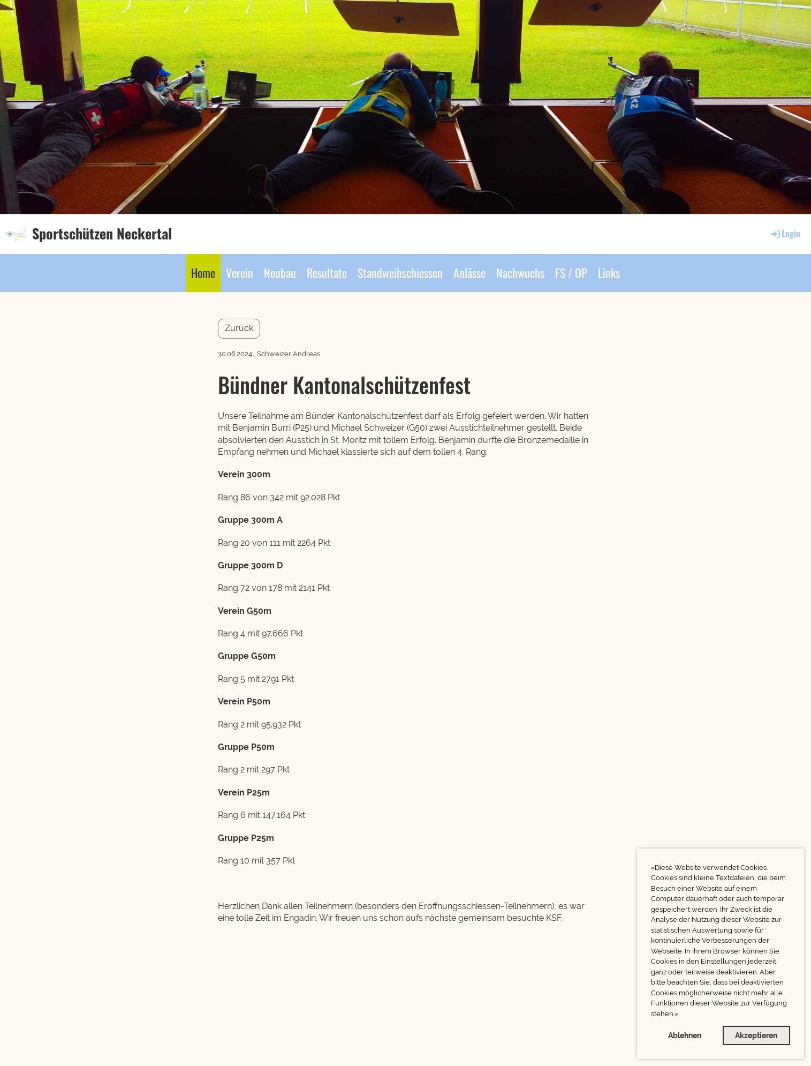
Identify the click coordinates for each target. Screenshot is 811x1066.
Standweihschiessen (400, 272)
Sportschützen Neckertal (102, 233)
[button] (681, 1015)
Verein (239, 272)
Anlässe (469, 272)
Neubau (280, 272)
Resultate (327, 272)
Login (785, 233)
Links (609, 272)
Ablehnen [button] (684, 1035)
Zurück (239, 328)
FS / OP (571, 272)
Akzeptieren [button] (756, 1035)
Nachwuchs (520, 272)
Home (203, 272)
